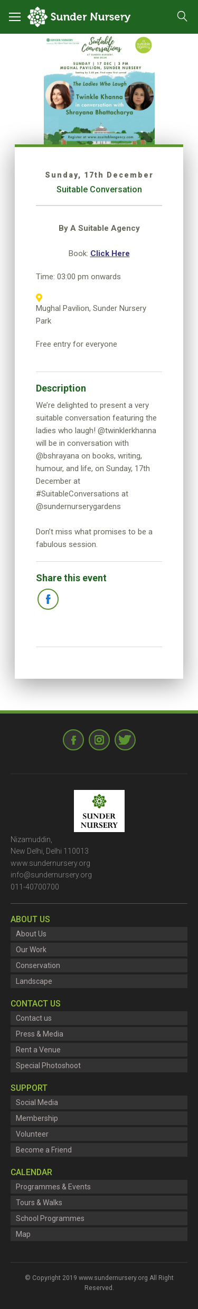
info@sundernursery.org (51, 875)
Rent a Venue (38, 1050)
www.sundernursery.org (50, 863)
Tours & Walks (39, 1202)
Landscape (34, 981)
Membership (37, 1118)
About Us (31, 934)
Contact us (34, 1018)
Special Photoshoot (48, 1065)
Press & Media (39, 1034)
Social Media (37, 1102)
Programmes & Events (53, 1187)
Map (23, 1234)
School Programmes (50, 1218)
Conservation (38, 965)
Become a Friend (44, 1150)
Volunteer (32, 1134)
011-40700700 (35, 887)
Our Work (31, 949)
